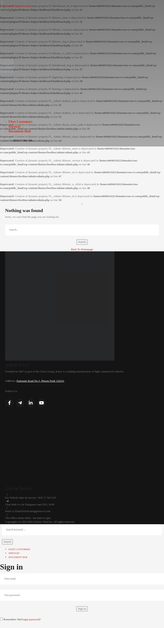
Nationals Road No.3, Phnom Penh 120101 (40, 380)
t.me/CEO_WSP (45, 504)
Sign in (82, 608)
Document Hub (20, 131)
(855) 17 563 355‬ (22, 140)
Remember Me (10, 619)
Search (82, 241)
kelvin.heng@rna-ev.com (18, 5)
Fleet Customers (20, 121)
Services (14, 126)
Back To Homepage (82, 249)
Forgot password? (31, 619)
